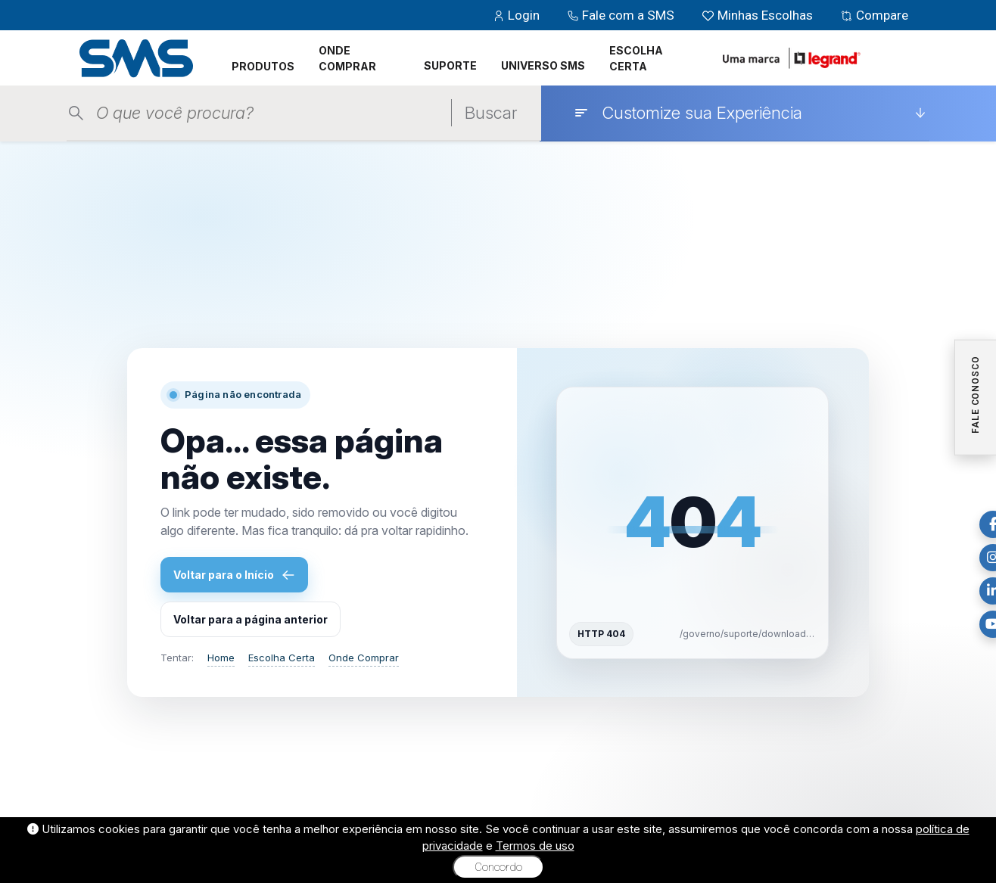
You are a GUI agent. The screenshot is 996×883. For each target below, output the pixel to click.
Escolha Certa (281, 657)
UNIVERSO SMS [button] (543, 65)
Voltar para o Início (234, 575)
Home (221, 657)
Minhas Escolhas (759, 15)
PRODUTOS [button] (263, 66)
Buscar (491, 113)
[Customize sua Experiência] (749, 113)
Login (518, 15)
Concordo (498, 867)
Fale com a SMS (622, 15)
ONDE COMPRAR (347, 58)
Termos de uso (535, 845)
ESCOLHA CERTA (636, 58)
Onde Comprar (363, 657)
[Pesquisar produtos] (270, 113)
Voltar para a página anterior (250, 619)
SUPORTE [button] (450, 65)
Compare (874, 15)
